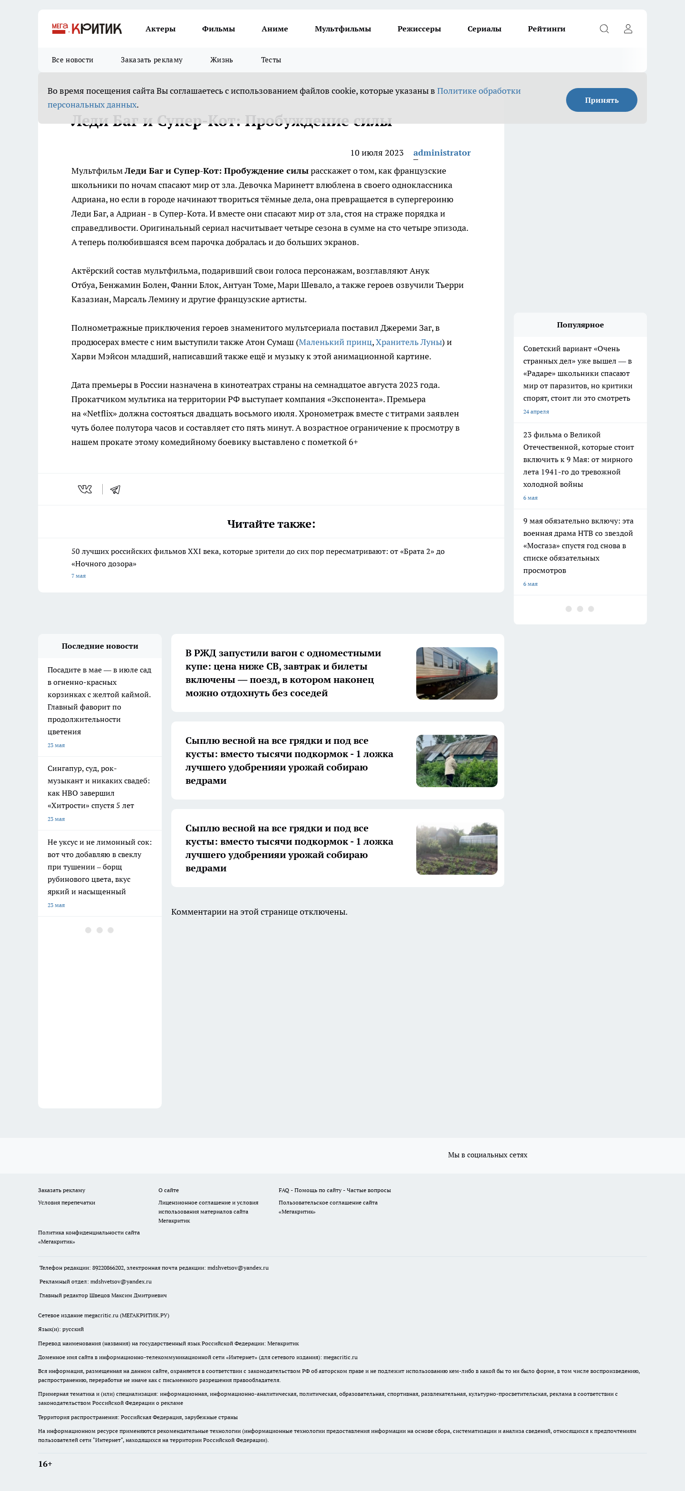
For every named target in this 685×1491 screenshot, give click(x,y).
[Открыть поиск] (604, 28)
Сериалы (484, 28)
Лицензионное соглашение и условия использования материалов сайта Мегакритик (208, 1211)
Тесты (271, 59)
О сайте (168, 1190)
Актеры (161, 28)
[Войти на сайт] (627, 28)
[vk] (86, 489)
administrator (442, 152)
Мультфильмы (343, 28)
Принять (602, 100)
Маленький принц (335, 341)
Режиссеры (419, 28)
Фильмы (218, 28)
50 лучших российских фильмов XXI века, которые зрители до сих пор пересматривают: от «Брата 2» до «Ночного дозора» (271, 564)
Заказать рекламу (152, 59)
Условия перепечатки (66, 1202)
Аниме (275, 28)
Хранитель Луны (409, 341)
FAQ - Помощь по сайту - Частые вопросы (335, 1190)
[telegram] (118, 489)
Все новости (72, 59)
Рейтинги (547, 28)
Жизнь (222, 59)
